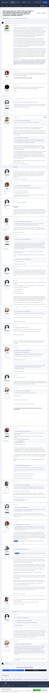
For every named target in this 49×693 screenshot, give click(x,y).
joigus (7, 76)
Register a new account (13, 670)
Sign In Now (36, 670)
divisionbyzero (7, 175)
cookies (8, 690)
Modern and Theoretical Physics (22, 18)
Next (6, 22)
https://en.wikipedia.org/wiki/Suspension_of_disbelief (22, 77)
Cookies (12, 685)
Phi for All (7, 105)
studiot (7, 313)
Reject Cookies (44, 690)
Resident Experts (7, 552)
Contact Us (8, 685)
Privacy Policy (4, 685)
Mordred (7, 551)
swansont (7, 241)
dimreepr (7, 90)
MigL (7, 223)
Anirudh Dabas (6, 18)
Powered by (43, 685)
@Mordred (16, 540)
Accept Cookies (37, 690)
